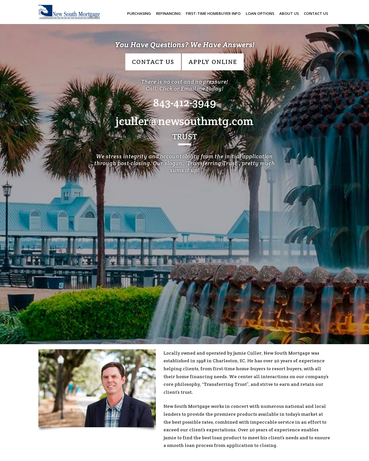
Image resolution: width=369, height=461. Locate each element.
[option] (184, 172)
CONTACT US (153, 62)
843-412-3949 (184, 102)
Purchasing (139, 13)
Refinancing (168, 13)
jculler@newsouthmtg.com (184, 121)
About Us (289, 13)
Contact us (316, 13)
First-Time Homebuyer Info (213, 13)
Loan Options (260, 13)
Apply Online (213, 62)
